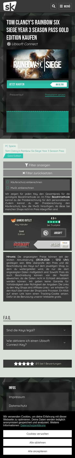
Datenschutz (18, 406)
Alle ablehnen (38, 442)
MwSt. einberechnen (20, 187)
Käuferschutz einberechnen (24, 182)
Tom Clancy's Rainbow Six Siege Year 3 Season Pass (34, 150)
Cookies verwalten (38, 433)
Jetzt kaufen (38, 84)
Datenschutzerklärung (33, 425)
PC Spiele (10, 146)
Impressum (17, 397)
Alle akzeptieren (37, 451)
